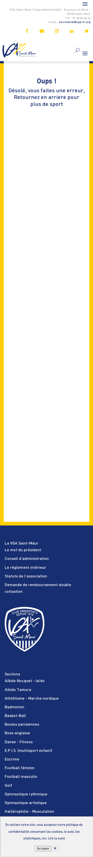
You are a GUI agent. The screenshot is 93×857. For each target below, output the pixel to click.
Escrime (12, 760)
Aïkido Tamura (18, 690)
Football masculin (21, 777)
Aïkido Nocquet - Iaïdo (25, 681)
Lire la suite (56, 838)
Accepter (43, 848)
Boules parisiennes (22, 725)
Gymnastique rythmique (26, 794)
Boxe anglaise (17, 733)
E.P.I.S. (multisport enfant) (28, 751)
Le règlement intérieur (25, 568)
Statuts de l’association (26, 576)
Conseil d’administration (27, 559)
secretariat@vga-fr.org (75, 22)
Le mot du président (23, 550)
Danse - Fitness (19, 742)
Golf (8, 786)
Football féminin (19, 768)
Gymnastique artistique (26, 803)
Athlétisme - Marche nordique (32, 699)
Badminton (14, 707)
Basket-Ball (15, 716)
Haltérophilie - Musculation (29, 812)
